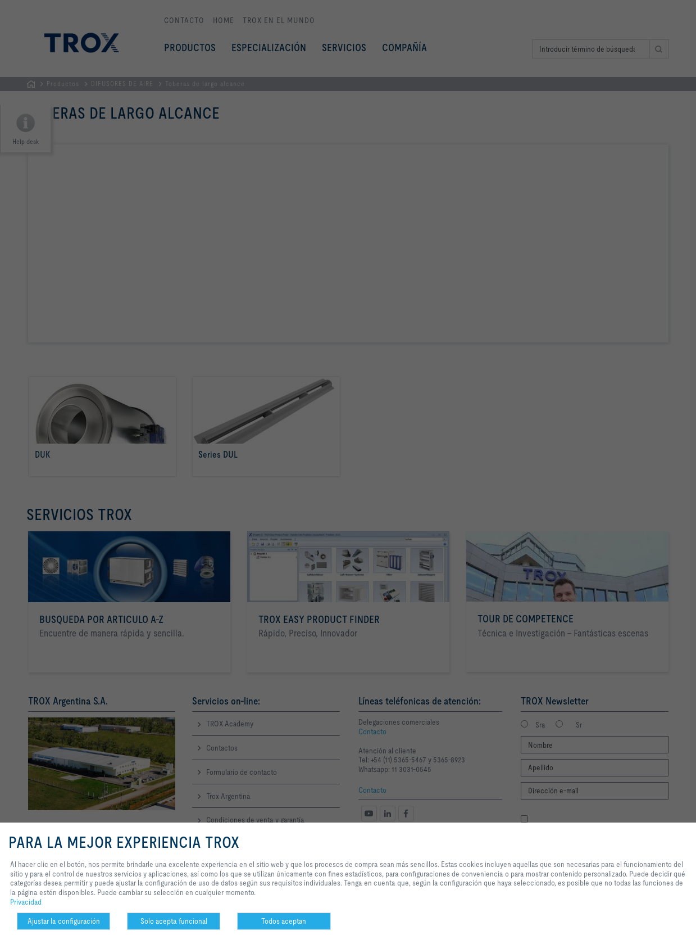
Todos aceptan (283, 920)
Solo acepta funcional (173, 920)
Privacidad (26, 901)
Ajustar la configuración (64, 920)
